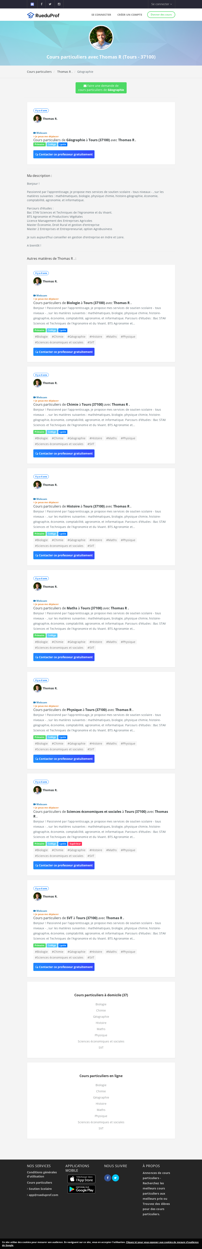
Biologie (101, 1004)
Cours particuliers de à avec (84, 140)
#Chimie (57, 336)
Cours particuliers (39, 72)
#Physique (128, 336)
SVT (101, 1047)
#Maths (111, 336)
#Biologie (41, 336)
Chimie (101, 1010)
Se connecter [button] (161, 4)
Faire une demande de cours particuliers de (101, 88)
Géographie (101, 1017)
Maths (101, 1029)
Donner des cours (161, 14)
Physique (101, 1035)
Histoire (101, 1023)
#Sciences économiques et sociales (59, 342)
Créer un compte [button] (129, 14)
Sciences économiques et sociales (101, 1041)
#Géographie (76, 336)
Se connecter (101, 14)
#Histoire (96, 336)
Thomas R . (64, 72)
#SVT (91, 342)
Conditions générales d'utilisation (42, 1174)
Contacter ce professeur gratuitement (64, 154)
